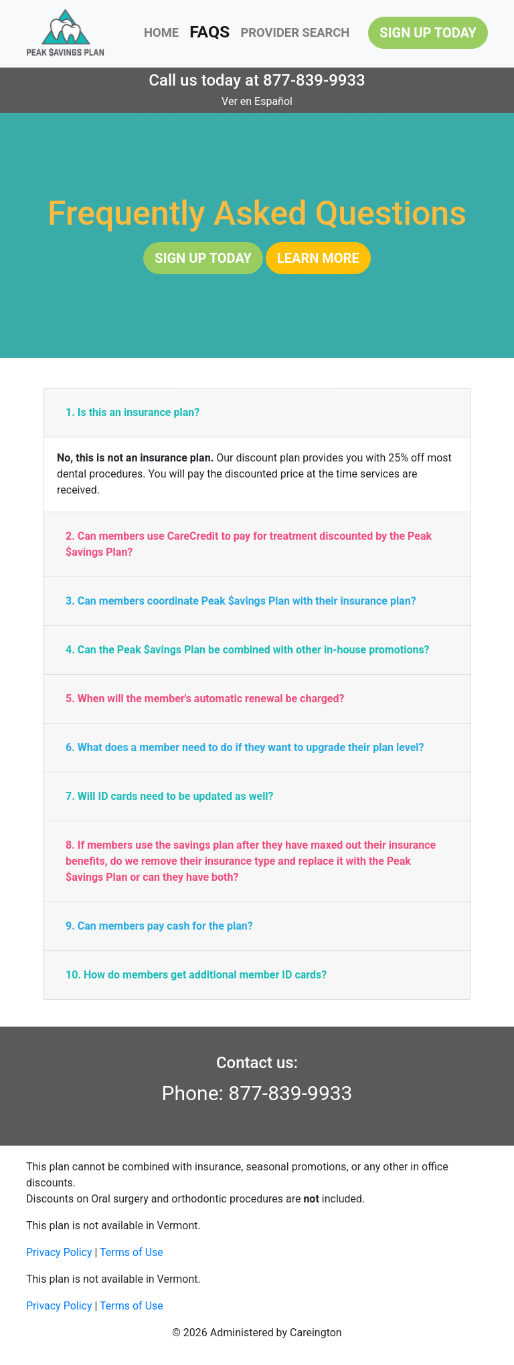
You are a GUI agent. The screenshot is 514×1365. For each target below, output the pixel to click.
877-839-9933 (314, 80)
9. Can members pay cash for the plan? (159, 926)
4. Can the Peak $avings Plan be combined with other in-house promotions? (248, 649)
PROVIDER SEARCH (294, 32)
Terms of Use (131, 1252)
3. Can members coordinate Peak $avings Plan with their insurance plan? (241, 601)
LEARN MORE (318, 258)
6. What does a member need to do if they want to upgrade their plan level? (245, 747)
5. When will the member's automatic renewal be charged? (205, 698)
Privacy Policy (59, 1252)
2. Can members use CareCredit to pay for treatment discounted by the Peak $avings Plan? (249, 544)
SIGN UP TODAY (428, 33)
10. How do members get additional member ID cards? (196, 974)
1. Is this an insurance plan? (132, 412)
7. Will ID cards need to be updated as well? (170, 796)
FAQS (209, 31)
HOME (161, 32)
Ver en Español (257, 101)
